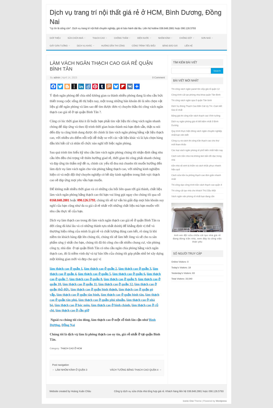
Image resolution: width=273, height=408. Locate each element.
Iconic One (188, 401)
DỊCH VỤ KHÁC (84, 46)
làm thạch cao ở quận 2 (100, 268)
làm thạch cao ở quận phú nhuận (102, 300)
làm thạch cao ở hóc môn (72, 305)
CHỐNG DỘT (185, 38)
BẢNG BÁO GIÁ (170, 46)
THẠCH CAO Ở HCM (71, 348)
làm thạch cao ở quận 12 (115, 284)
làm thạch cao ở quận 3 (134, 268)
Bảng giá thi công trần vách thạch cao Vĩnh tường (195, 115)
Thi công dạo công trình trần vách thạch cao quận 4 (196, 184)
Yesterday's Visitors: (181, 273)
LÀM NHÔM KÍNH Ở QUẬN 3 (69, 369)
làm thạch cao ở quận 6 (128, 274)
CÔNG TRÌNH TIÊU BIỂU (144, 46)
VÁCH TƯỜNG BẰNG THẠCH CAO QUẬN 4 (136, 369)
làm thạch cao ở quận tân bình (78, 294)
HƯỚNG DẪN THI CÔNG (113, 46)
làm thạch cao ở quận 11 (80, 284)
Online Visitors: (179, 261)
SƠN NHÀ (206, 38)
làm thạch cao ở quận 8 (85, 279)
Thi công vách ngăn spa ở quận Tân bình (191, 100)
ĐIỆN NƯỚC (143, 38)
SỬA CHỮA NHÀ (75, 38)
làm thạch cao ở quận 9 (120, 279)
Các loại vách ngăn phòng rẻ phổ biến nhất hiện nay (197, 150)
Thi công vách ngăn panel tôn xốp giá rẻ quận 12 (195, 89)
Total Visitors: (178, 278)
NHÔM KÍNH (164, 38)
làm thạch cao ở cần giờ (72, 310)
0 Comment (158, 77)
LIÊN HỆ (189, 46)
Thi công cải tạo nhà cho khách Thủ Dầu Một (193, 190)
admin (57, 77)
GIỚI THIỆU (55, 38)
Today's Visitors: (179, 267)
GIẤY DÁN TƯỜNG (59, 46)
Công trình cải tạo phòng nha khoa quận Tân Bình (195, 94)
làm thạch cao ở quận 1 (66, 268)
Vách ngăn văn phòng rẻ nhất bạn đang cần (192, 196)
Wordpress (221, 401)
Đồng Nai (68, 325)
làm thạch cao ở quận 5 (94, 274)
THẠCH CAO (98, 38)
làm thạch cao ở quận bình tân (122, 294)
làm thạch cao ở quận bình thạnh (94, 289)
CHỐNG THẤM (121, 38)
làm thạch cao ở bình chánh (110, 305)
